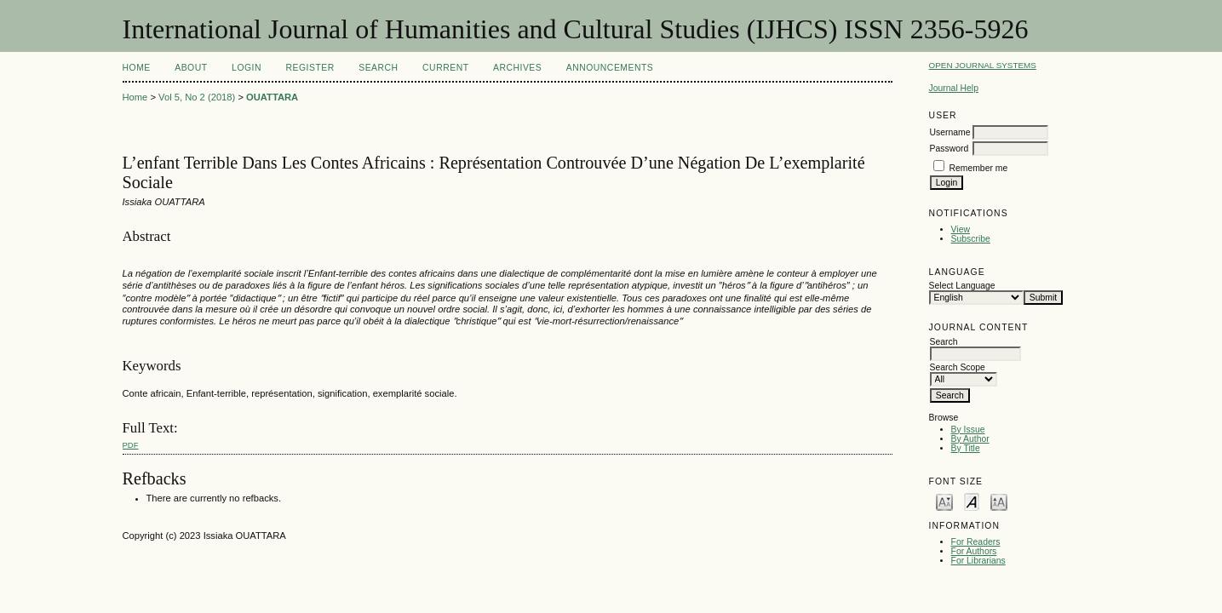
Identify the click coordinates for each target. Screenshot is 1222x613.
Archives (517, 67)
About (191, 67)
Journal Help (953, 88)
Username (950, 132)
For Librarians (978, 560)
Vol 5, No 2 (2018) (196, 97)
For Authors (974, 551)
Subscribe (970, 238)
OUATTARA (272, 97)
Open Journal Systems (982, 65)
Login (246, 67)
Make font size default (971, 501)
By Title (965, 448)
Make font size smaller (944, 501)
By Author (970, 439)
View (960, 229)
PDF (131, 445)
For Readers (976, 542)
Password (949, 148)
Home (137, 67)
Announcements (610, 67)
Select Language (962, 285)
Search (378, 67)
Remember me (978, 168)
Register (309, 67)
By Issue (968, 429)
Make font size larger (998, 501)
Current (445, 67)
